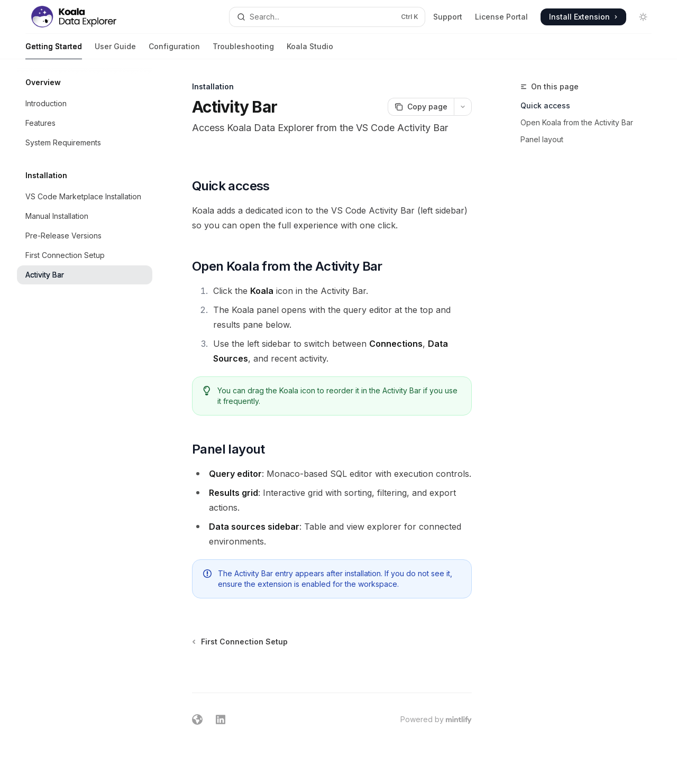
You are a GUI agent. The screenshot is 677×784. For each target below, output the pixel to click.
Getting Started (53, 50)
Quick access (545, 105)
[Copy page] (421, 107)
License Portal (501, 16)
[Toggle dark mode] (643, 16)
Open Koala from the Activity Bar (576, 122)
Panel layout (541, 139)
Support (447, 16)
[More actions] (463, 107)
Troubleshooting (243, 50)
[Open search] (327, 16)
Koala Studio (310, 50)
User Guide (115, 50)
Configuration (174, 50)
